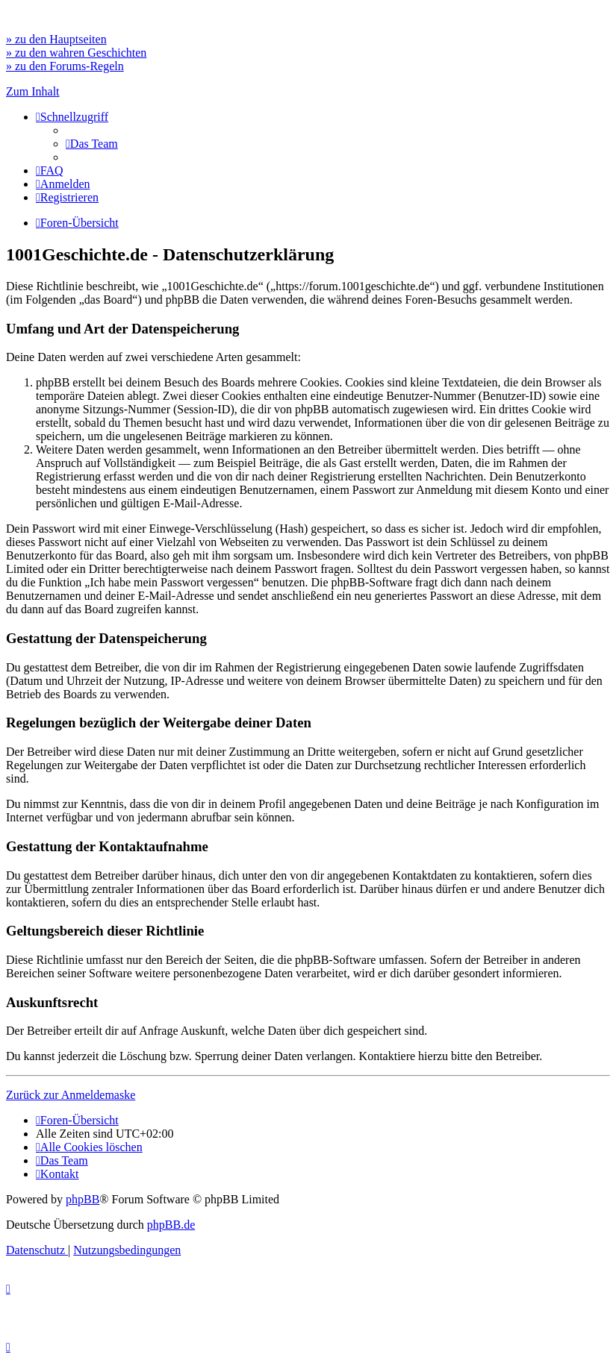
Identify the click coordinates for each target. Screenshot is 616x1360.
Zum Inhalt (33, 91)
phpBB (82, 1199)
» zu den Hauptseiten (56, 39)
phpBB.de (171, 1224)
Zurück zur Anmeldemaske (70, 1094)
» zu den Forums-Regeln (65, 66)
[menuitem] (92, 143)
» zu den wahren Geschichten (76, 52)
